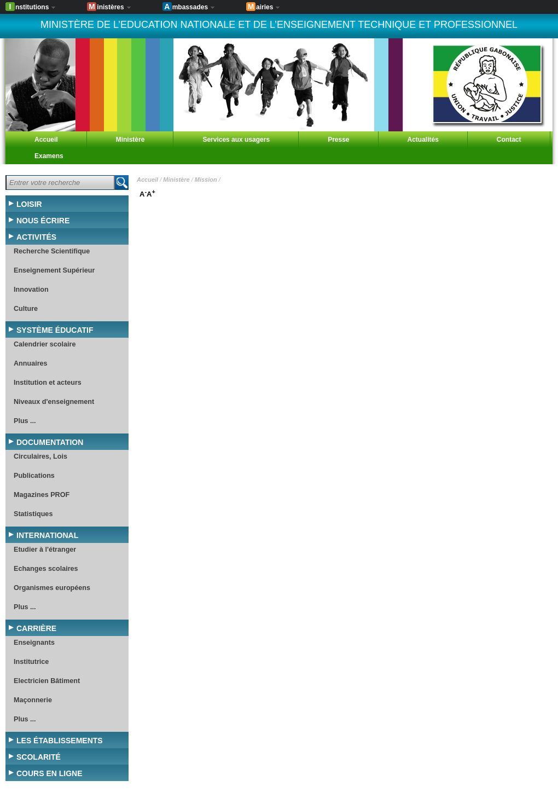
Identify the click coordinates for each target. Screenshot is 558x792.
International (47, 535)
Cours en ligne (49, 773)
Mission (206, 179)
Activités (36, 237)
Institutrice (31, 662)
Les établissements (59, 740)
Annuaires (31, 363)
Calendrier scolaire (44, 344)
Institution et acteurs (48, 382)
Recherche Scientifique (52, 251)
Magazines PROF (41, 495)
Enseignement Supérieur (54, 270)
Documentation (49, 442)
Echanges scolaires (46, 569)
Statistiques (33, 514)
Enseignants (34, 642)
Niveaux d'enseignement (54, 402)
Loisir (29, 204)
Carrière (36, 628)
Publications (34, 475)
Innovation (31, 289)
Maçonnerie (33, 700)
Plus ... (25, 421)
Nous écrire (42, 220)
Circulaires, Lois (40, 456)
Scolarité (38, 757)
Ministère (176, 179)
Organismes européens (52, 588)
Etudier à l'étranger (45, 549)
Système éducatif (55, 330)
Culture (26, 309)
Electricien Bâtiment (47, 681)
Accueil (147, 179)
